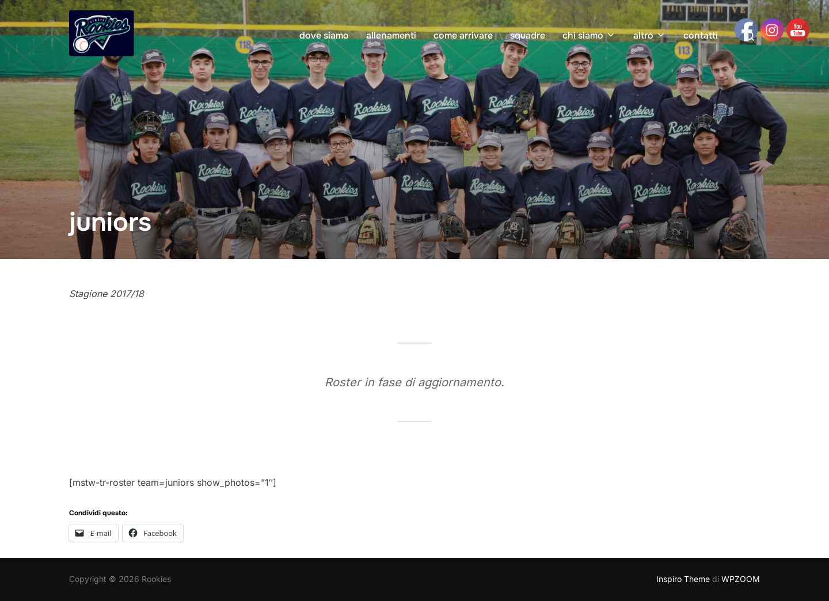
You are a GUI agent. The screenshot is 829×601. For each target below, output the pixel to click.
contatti (700, 35)
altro (649, 35)
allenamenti (391, 35)
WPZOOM (740, 579)
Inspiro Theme (683, 579)
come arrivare (463, 35)
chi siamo (589, 35)
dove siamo (324, 35)
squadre (527, 35)
